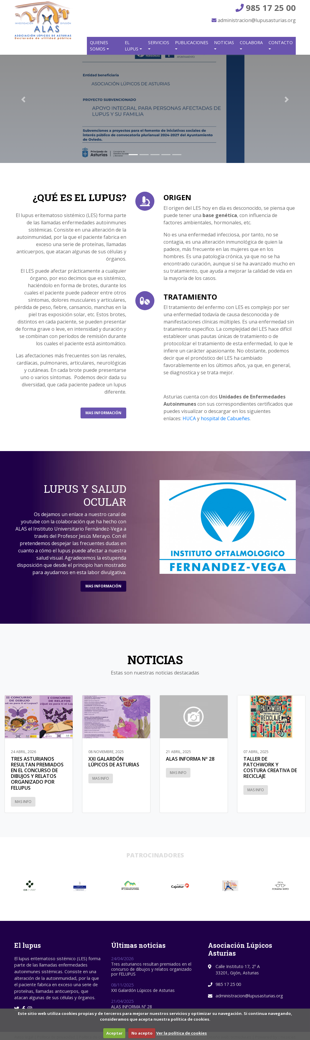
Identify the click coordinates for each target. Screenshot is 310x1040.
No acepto (142, 1033)
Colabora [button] (251, 42)
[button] (23, 99)
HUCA (189, 418)
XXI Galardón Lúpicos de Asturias (143, 990)
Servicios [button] (158, 42)
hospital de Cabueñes (225, 418)
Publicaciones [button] (191, 42)
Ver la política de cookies (181, 1033)
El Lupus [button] (132, 46)
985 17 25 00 (266, 7)
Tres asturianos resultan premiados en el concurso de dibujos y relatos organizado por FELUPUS (151, 969)
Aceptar (114, 1033)
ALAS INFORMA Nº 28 (131, 1006)
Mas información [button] (103, 412)
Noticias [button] (224, 42)
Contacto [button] (281, 42)
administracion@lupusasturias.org (254, 20)
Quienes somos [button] (99, 46)
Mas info (23, 801)
